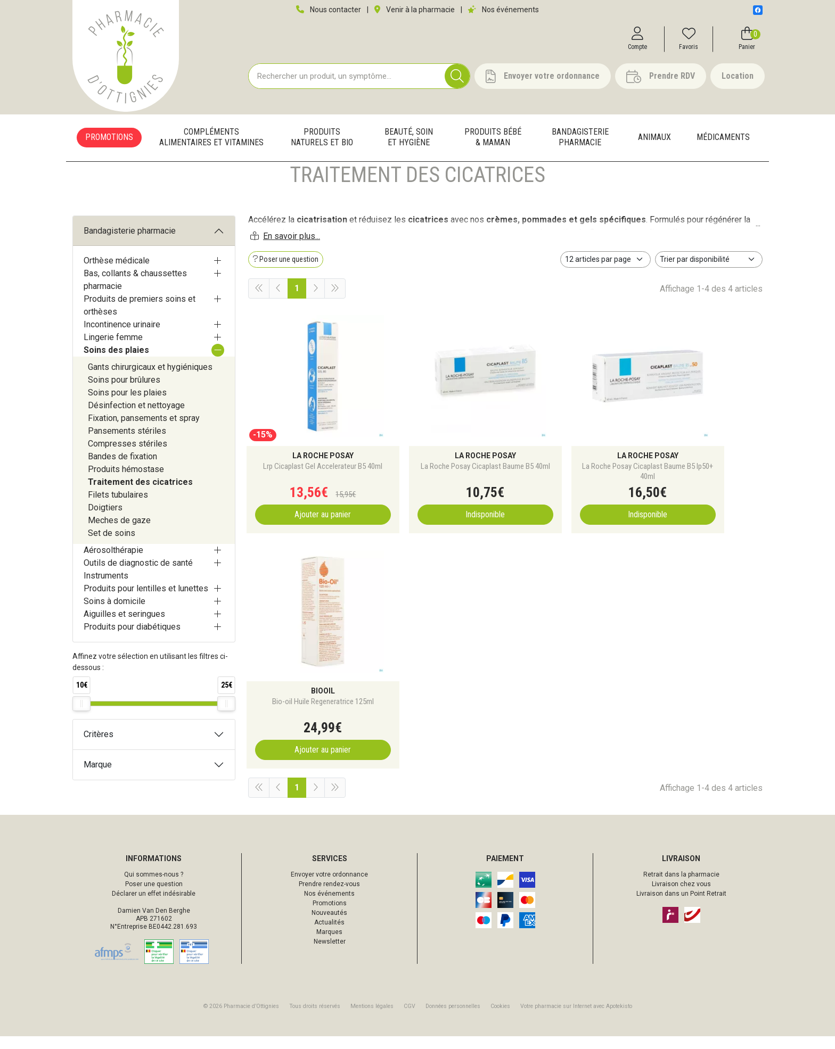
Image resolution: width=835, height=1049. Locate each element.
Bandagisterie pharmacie (130, 261)
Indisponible (439, 533)
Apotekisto (576, 1018)
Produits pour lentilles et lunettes (146, 619)
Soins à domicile (114, 631)
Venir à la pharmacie (414, 9)
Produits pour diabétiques (132, 657)
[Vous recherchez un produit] (347, 80)
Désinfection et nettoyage (136, 436)
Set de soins (111, 563)
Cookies (500, 1018)
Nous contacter (328, 9)
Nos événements (503, 9)
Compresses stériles (127, 474)
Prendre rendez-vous (329, 897)
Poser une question (154, 897)
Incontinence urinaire (122, 355)
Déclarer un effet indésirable (153, 906)
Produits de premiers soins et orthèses (139, 335)
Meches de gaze (119, 551)
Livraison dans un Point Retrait (681, 906)
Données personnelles (452, 1018)
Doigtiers (105, 538)
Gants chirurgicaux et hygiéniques (150, 397)
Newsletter (330, 954)
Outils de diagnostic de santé (138, 593)
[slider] (81, 733)
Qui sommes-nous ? (153, 887)
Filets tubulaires (118, 525)
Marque (98, 795)
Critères (98, 764)
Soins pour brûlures (124, 410)
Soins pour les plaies (127, 423)
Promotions (330, 916)
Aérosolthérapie (113, 580)
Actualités (329, 935)
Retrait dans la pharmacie (681, 887)
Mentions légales (372, 1018)
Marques (329, 944)
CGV (409, 1018)
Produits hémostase (126, 499)
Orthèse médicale (117, 291)
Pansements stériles (127, 461)
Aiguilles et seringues (124, 644)
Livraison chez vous (681, 897)
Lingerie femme (113, 367)
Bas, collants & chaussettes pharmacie (135, 310)
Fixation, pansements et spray (144, 448)
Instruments (106, 606)
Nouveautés (329, 925)
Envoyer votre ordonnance (329, 887)
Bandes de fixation (122, 487)
